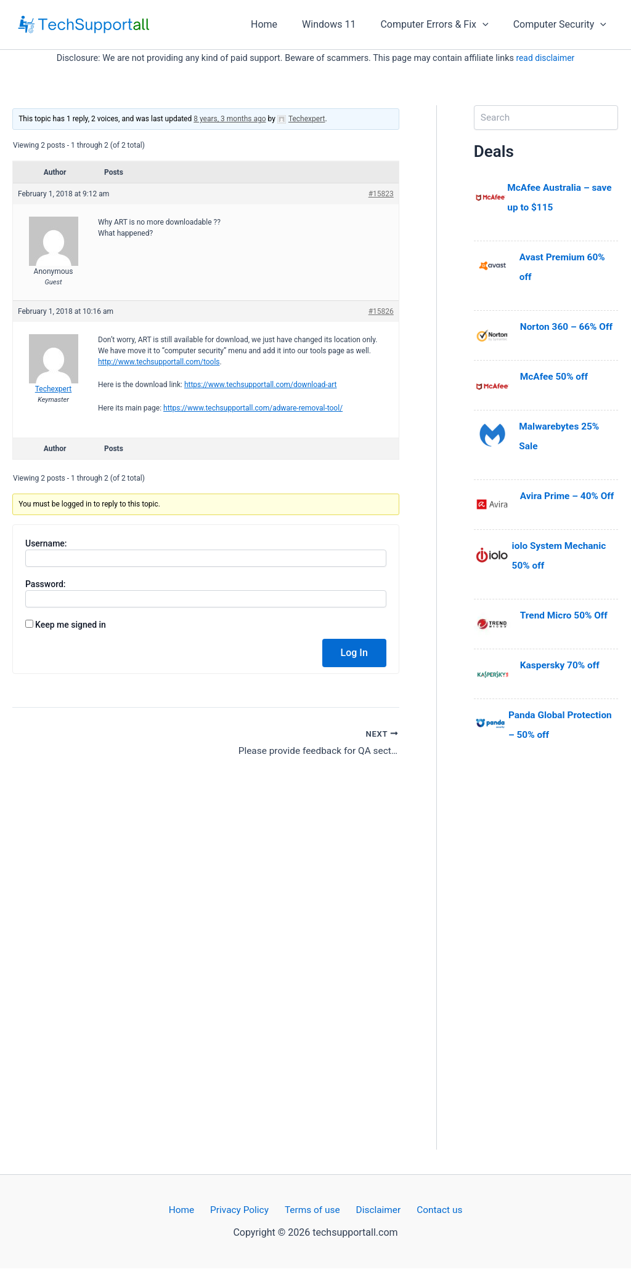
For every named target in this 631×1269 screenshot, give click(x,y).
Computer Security (562, 24)
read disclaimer (545, 58)
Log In (354, 653)
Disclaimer (374, 1210)
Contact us (431, 1210)
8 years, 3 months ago (229, 118)
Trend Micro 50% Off (565, 615)
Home (281, 24)
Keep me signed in (70, 625)
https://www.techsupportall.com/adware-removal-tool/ (253, 408)
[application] (490, 24)
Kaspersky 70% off (561, 665)
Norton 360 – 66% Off (568, 326)
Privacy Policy (243, 1210)
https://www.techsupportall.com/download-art (260, 384)
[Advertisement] (546, 965)
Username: (46, 543)
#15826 (381, 311)
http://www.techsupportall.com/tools (159, 362)
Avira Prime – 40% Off (568, 496)
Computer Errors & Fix (441, 24)
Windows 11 (341, 24)
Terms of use (312, 1210)
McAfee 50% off (555, 376)
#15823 (381, 194)
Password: (45, 584)
